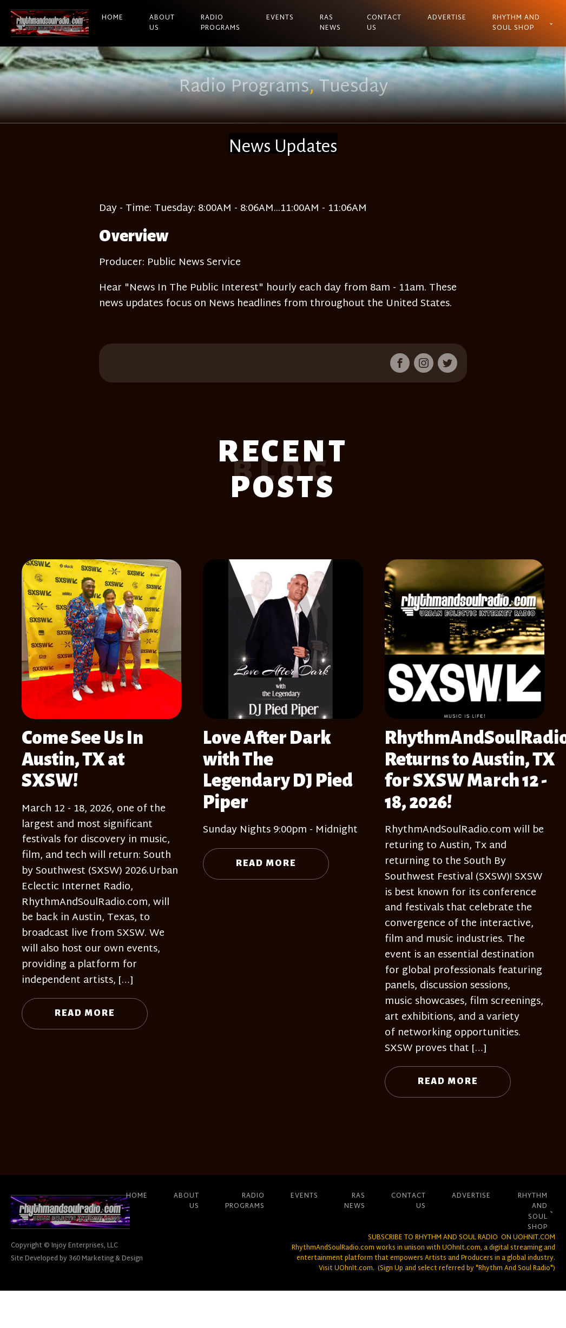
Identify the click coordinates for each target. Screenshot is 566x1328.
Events (280, 18)
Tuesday (353, 87)
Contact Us (384, 23)
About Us (162, 23)
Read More (85, 1013)
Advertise (446, 18)
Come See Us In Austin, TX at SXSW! (82, 759)
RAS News (330, 23)
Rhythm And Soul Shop (516, 23)
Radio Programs (220, 23)
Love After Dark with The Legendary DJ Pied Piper (278, 770)
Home (112, 18)
